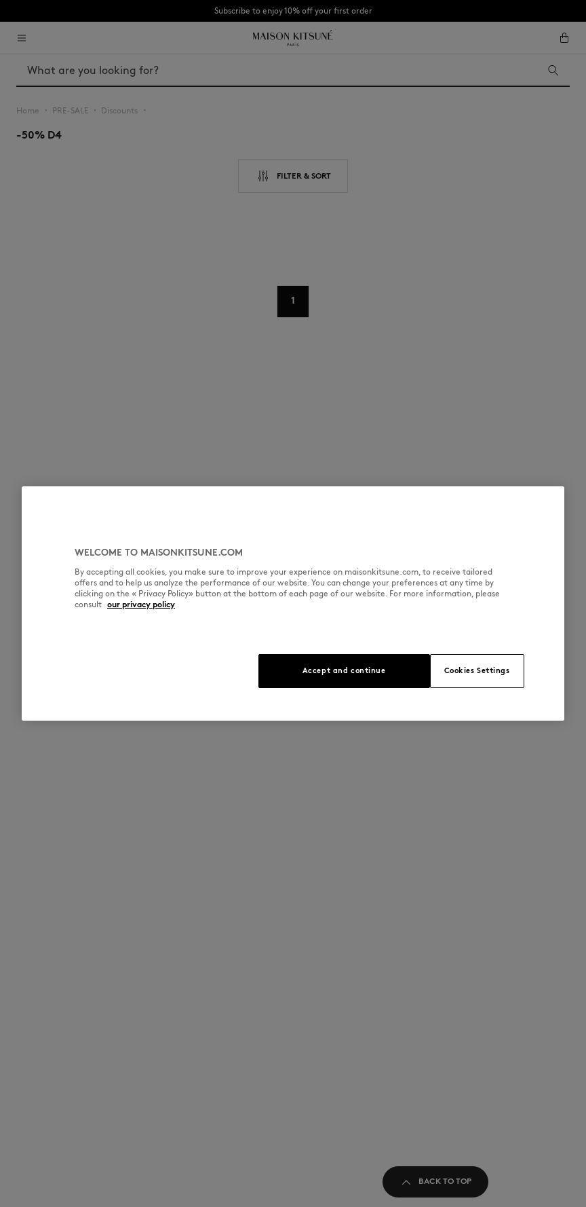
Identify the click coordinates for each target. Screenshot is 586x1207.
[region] (293, 603)
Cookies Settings (477, 670)
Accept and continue (344, 670)
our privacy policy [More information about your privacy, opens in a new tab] (141, 604)
